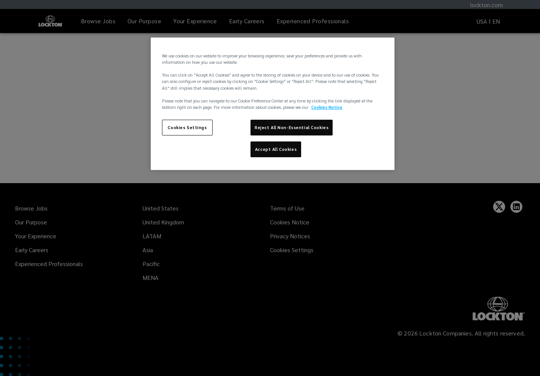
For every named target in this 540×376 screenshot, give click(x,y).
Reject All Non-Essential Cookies (291, 127)
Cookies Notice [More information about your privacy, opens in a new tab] (326, 107)
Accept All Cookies (276, 149)
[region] (272, 104)
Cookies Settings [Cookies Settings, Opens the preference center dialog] (187, 127)
